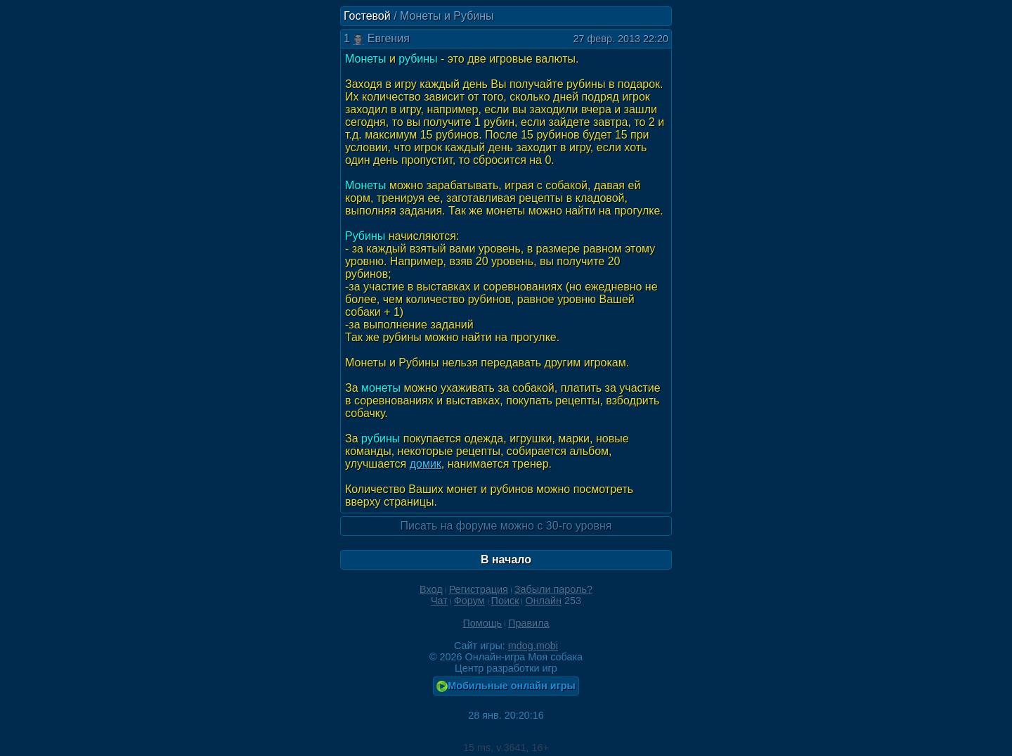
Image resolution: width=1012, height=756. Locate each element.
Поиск (505, 600)
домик (425, 464)
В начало (506, 559)
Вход (431, 589)
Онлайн (543, 600)
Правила (528, 623)
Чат (439, 600)
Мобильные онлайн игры (506, 686)
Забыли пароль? (553, 589)
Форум (469, 600)
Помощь (482, 623)
